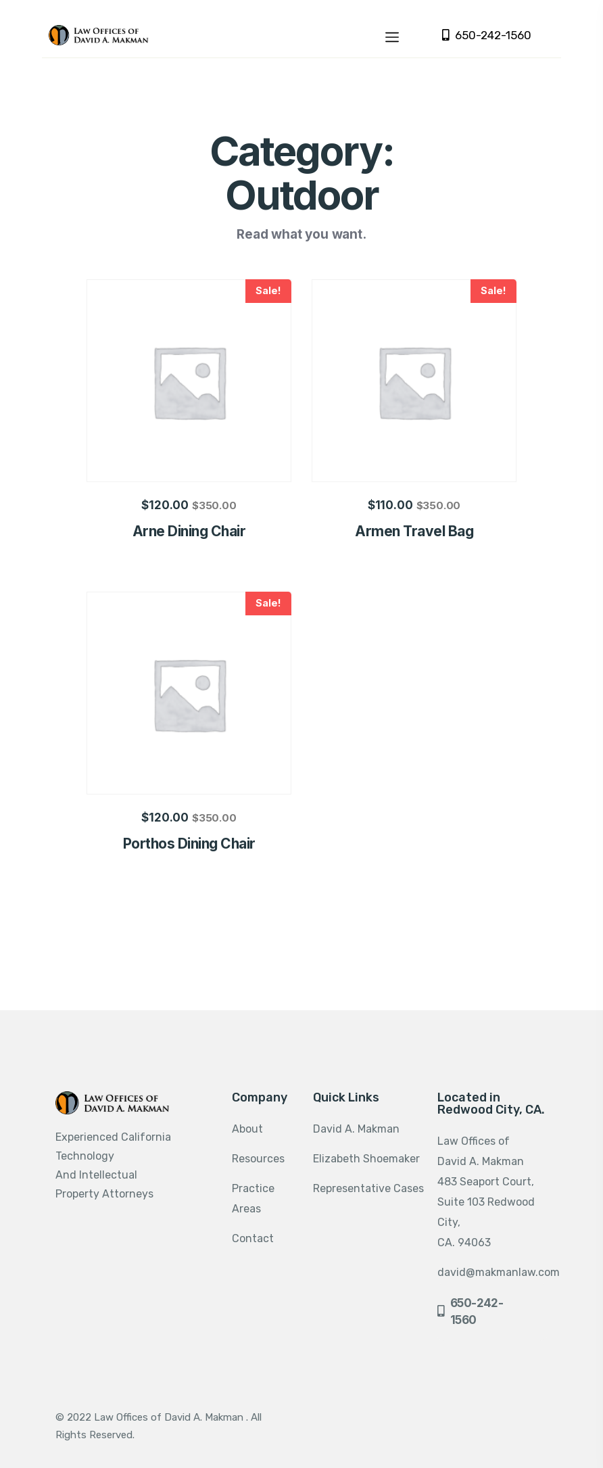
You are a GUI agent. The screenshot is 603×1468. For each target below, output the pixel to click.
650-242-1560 (486, 35)
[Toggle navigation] (392, 35)
